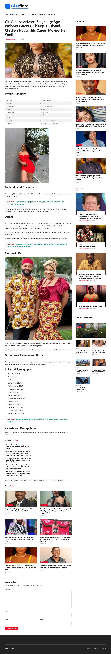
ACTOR (77, 348)
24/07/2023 (79, 391)
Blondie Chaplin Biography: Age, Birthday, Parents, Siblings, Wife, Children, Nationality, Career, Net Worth (90, 216)
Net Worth (42, 480)
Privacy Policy (95, 648)
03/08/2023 (95, 354)
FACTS (79, 327)
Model (35, 480)
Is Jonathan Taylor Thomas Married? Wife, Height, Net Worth (82, 352)
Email (6, 619)
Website (42, 619)
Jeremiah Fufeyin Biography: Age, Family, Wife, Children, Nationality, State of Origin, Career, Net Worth (18, 460)
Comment (8, 589)
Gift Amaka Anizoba (25, 480)
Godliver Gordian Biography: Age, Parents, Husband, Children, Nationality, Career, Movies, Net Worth (90, 151)
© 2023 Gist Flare (9, 648)
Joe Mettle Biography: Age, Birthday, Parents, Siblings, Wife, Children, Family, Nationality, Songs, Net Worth (90, 276)
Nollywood (61, 480)
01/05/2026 (43, 543)
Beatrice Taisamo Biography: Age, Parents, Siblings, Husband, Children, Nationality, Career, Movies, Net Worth (90, 99)
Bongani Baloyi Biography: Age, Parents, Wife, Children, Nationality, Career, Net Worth (18, 446)
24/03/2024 (80, 335)
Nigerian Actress (51, 480)
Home (6, 14)
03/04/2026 (79, 155)
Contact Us (51, 14)
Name (6, 611)
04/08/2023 (79, 356)
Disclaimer (103, 648)
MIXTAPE (34, 14)
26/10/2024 (93, 308)
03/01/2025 (93, 280)
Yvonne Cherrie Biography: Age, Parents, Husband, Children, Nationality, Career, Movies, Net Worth (90, 178)
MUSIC (12, 14)
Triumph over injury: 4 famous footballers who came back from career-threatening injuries (89, 332)
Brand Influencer (13, 480)
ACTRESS (79, 66)
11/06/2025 (21, 39)
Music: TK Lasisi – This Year (87, 246)
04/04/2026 (79, 103)
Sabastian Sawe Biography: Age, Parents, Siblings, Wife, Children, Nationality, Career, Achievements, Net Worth (19, 466)
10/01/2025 (93, 248)
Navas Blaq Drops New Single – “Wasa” (91, 306)
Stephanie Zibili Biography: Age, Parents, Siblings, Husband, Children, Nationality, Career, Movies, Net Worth (18, 473)
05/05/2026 (8, 513)
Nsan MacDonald (10, 39)
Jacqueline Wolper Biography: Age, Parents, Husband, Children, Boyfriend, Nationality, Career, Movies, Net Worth (91, 72)
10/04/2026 (79, 76)
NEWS (18, 14)
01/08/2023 (95, 373)
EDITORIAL (42, 14)
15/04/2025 (93, 220)
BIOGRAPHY (25, 14)
